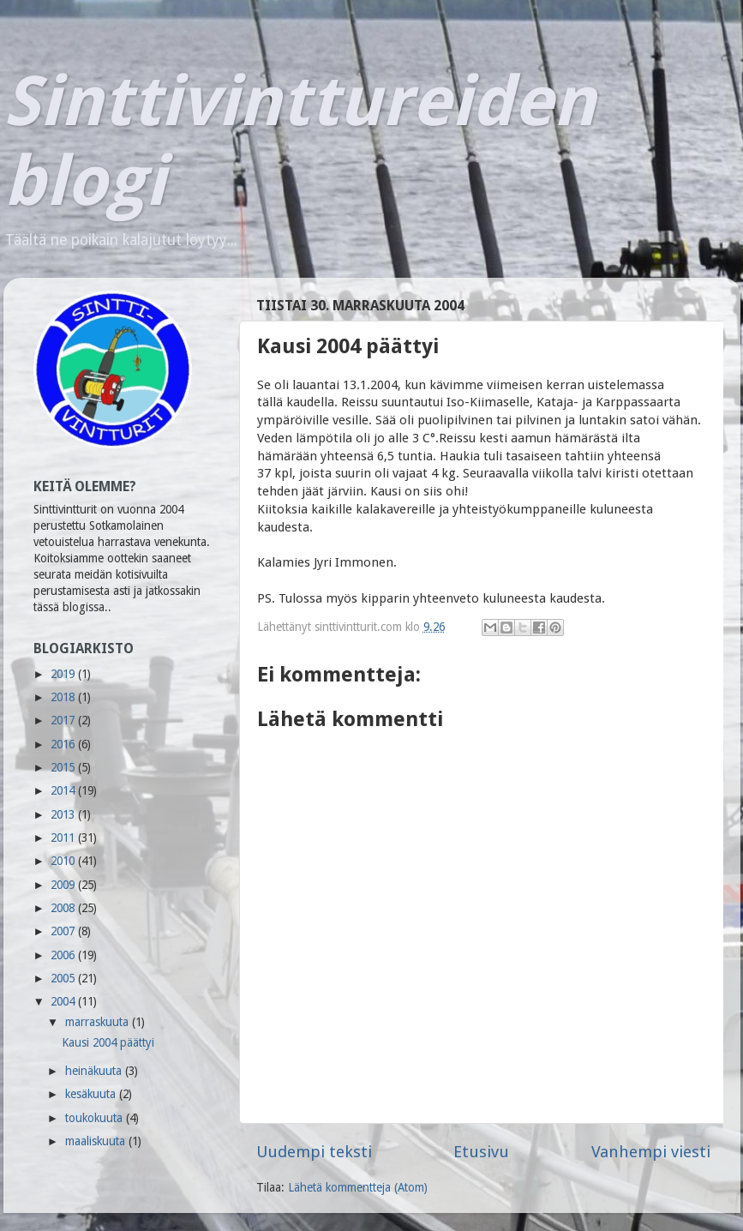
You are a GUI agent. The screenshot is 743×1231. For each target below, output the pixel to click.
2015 (64, 767)
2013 (64, 814)
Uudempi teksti (314, 1152)
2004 (64, 1001)
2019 (64, 674)
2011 (64, 837)
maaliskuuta (97, 1141)
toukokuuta (95, 1118)
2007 (64, 931)
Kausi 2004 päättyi (108, 1042)
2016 (64, 744)
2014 (64, 790)
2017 (64, 720)
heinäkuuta (95, 1071)
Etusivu (481, 1152)
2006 (64, 955)
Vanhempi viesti (650, 1152)
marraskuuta (98, 1022)
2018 (64, 697)
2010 (64, 861)
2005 (64, 978)
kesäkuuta (92, 1094)
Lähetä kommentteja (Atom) (358, 1187)
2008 (64, 908)
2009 (64, 885)
